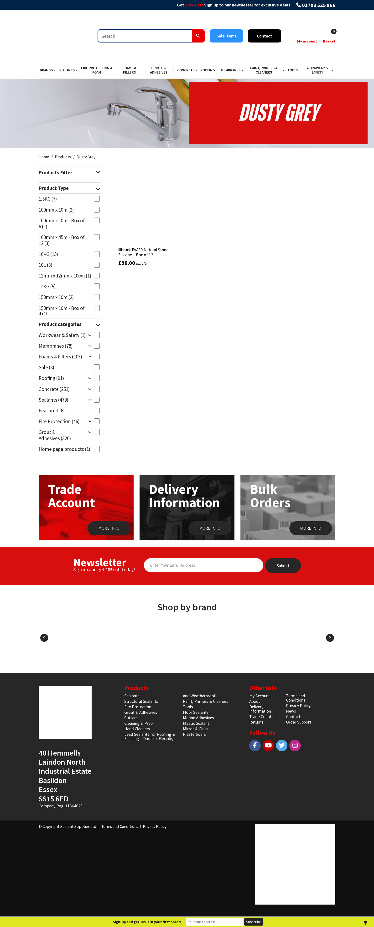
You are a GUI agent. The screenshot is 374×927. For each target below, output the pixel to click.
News (291, 711)
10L (45, 265)
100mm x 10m (56, 210)
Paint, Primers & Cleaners (267, 70)
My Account (259, 695)
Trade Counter (262, 716)
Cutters (131, 717)
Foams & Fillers (133, 70)
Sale (46, 367)
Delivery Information (260, 709)
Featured (52, 411)
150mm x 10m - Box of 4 (62, 311)
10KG (48, 254)
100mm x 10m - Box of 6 (62, 223)
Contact (264, 36)
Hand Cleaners (137, 728)
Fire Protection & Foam (99, 70)
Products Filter (70, 172)
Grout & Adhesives (162, 70)
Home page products (64, 449)
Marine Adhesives (198, 717)
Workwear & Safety (320, 70)
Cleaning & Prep (138, 723)
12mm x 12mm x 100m (65, 276)
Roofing (209, 70)
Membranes (232, 70)
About (254, 701)
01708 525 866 (318, 5)
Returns (256, 722)
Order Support (298, 722)
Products (63, 156)
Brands (48, 70)
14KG (47, 286)
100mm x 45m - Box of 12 (62, 240)
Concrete (187, 70)
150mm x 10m (56, 297)
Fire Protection (59, 421)
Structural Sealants (141, 701)
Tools (294, 70)
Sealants (68, 70)
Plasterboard (194, 734)
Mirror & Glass (195, 728)
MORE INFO (108, 528)
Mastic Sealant (196, 723)
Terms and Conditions (295, 698)
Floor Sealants (195, 712)
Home (44, 156)
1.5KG (48, 199)
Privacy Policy (298, 705)
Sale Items (226, 36)
